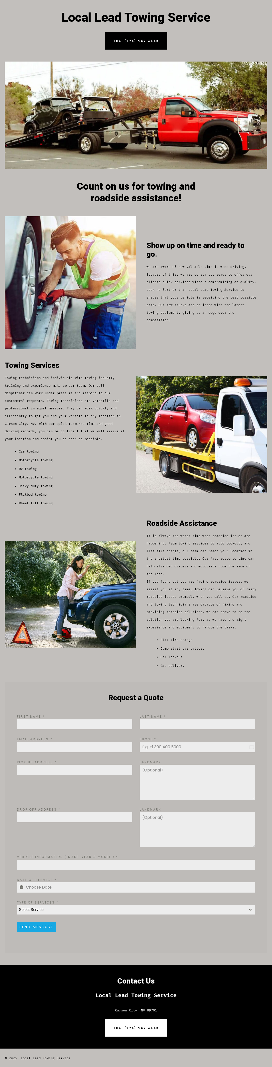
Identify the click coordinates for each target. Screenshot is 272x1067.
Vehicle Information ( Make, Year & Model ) (67, 857)
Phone (148, 739)
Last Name (153, 716)
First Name (31, 716)
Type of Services (38, 902)
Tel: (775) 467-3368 (136, 41)
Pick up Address (37, 762)
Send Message (36, 926)
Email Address (35, 739)
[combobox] (136, 910)
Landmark (150, 762)
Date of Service (37, 880)
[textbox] (131, 910)
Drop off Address (39, 809)
